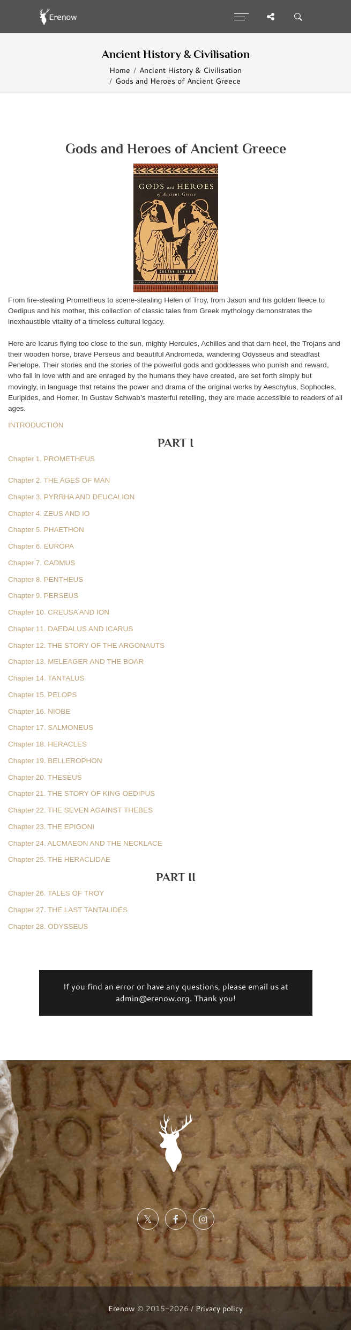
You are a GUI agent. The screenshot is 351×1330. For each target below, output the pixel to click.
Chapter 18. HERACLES (47, 744)
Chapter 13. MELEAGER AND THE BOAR (76, 661)
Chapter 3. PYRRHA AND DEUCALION (71, 497)
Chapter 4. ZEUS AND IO (48, 513)
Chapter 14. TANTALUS (46, 678)
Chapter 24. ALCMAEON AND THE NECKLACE (85, 843)
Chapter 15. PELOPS (42, 695)
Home (119, 70)
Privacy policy (219, 1308)
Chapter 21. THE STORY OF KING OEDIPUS (81, 793)
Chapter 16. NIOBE (39, 711)
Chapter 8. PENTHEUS (45, 579)
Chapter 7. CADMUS (41, 563)
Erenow (121, 1308)
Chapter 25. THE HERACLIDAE (59, 859)
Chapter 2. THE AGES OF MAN (59, 480)
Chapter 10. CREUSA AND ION (58, 612)
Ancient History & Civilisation (190, 70)
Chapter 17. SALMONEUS (50, 727)
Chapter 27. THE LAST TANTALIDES (68, 910)
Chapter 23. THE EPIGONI (51, 827)
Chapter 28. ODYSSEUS (48, 926)
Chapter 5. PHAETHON (46, 530)
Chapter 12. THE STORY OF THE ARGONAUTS (86, 645)
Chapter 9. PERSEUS (43, 596)
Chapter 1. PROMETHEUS (51, 459)
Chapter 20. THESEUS (45, 777)
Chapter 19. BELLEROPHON (55, 761)
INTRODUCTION (36, 425)
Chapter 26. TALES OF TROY (56, 893)
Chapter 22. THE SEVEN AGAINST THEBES (80, 810)
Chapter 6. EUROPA (41, 546)
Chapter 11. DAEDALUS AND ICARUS (70, 629)
